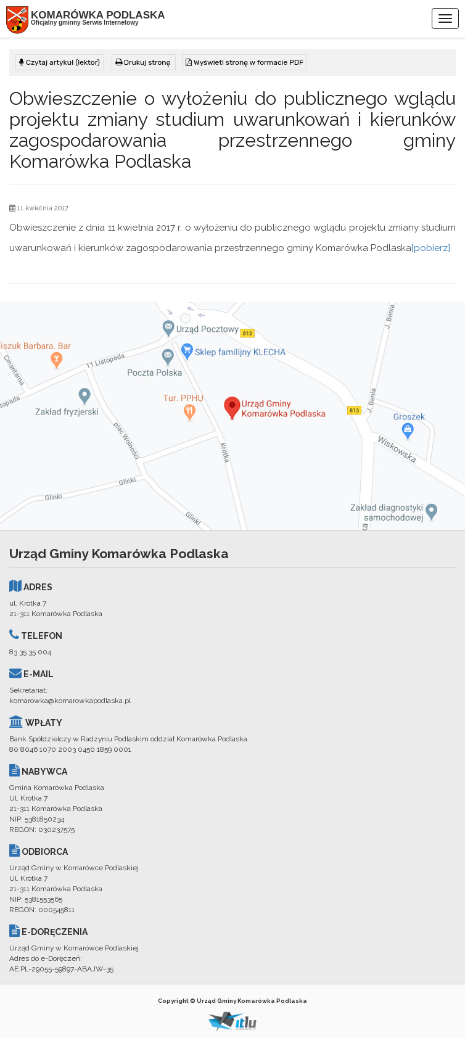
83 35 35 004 (30, 652)
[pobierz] (430, 247)
